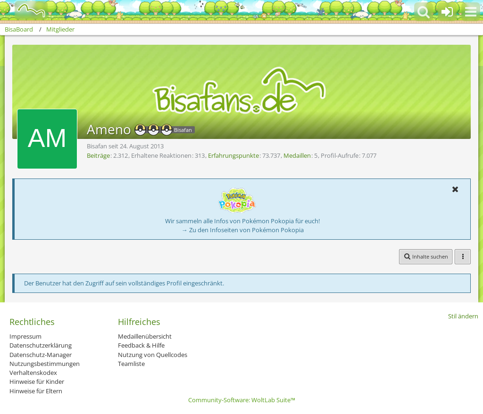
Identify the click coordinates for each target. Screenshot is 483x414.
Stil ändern (463, 316)
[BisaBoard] (25, 10)
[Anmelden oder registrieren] (447, 11)
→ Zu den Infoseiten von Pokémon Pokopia (243, 230)
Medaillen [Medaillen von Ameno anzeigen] (297, 155)
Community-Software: (241, 400)
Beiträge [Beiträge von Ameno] (98, 155)
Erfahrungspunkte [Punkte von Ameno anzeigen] (233, 155)
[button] (470, 11)
